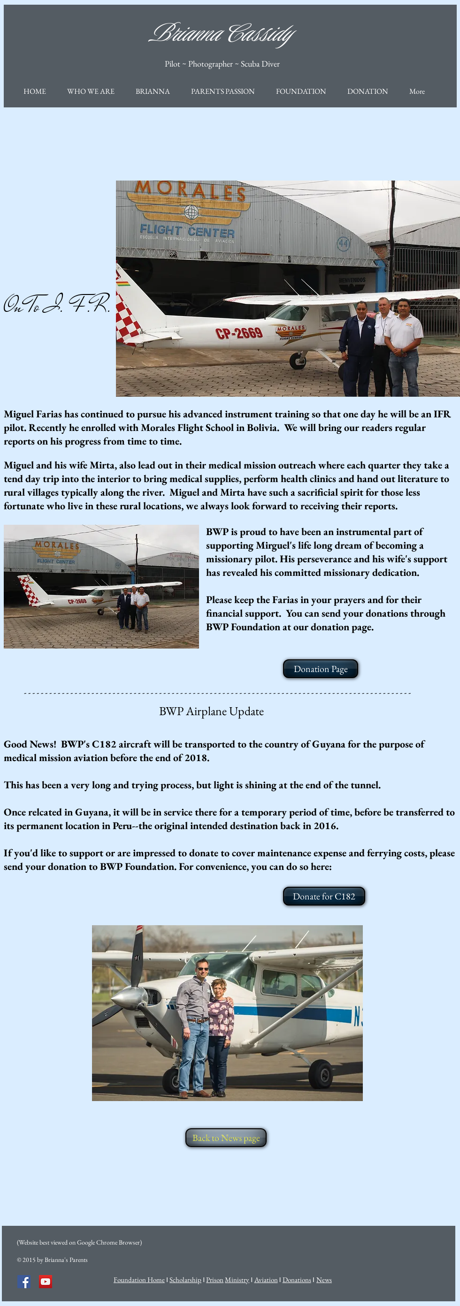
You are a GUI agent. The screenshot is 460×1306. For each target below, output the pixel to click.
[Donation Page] (320, 668)
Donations (297, 1279)
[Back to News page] (226, 1137)
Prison (214, 1279)
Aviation (266, 1279)
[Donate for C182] (324, 896)
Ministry (237, 1279)
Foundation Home (139, 1279)
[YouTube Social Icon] (45, 1281)
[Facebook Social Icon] (24, 1281)
